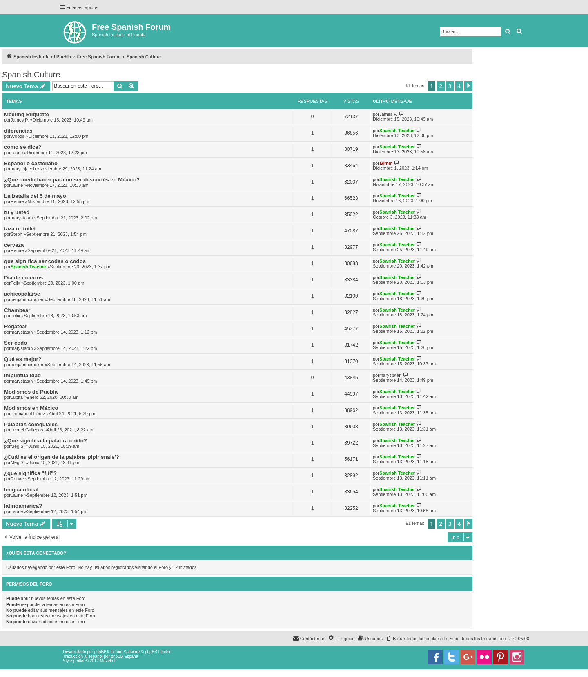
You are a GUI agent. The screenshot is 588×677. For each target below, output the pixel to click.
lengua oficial (21, 490)
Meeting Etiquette (26, 114)
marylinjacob (23, 168)
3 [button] (449, 86)
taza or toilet (20, 229)
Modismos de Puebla (31, 392)
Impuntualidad (22, 375)
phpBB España (124, 656)
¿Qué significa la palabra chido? (45, 441)
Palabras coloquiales (31, 424)
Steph (16, 234)
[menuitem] (421, 639)
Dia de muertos (23, 277)
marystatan (22, 217)
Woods (17, 136)
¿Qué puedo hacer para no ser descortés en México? (72, 180)
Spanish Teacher (397, 130)
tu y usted (16, 212)
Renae (17, 201)
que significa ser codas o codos (45, 261)
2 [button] (440, 86)
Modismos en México (31, 408)
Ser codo (15, 343)
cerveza (14, 245)
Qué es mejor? (23, 359)
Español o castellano (31, 163)
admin (385, 163)
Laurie (17, 152)
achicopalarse (22, 294)
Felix (15, 283)
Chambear (17, 310)
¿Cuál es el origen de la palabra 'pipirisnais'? (61, 457)
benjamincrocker (27, 299)
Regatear (15, 326)
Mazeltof (108, 661)
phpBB (100, 652)
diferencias (18, 131)
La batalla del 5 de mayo (35, 196)
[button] (468, 86)
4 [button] (459, 86)
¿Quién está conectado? (36, 553)
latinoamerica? (23, 506)
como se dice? (23, 147)
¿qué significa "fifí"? (30, 473)
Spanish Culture (31, 74)
